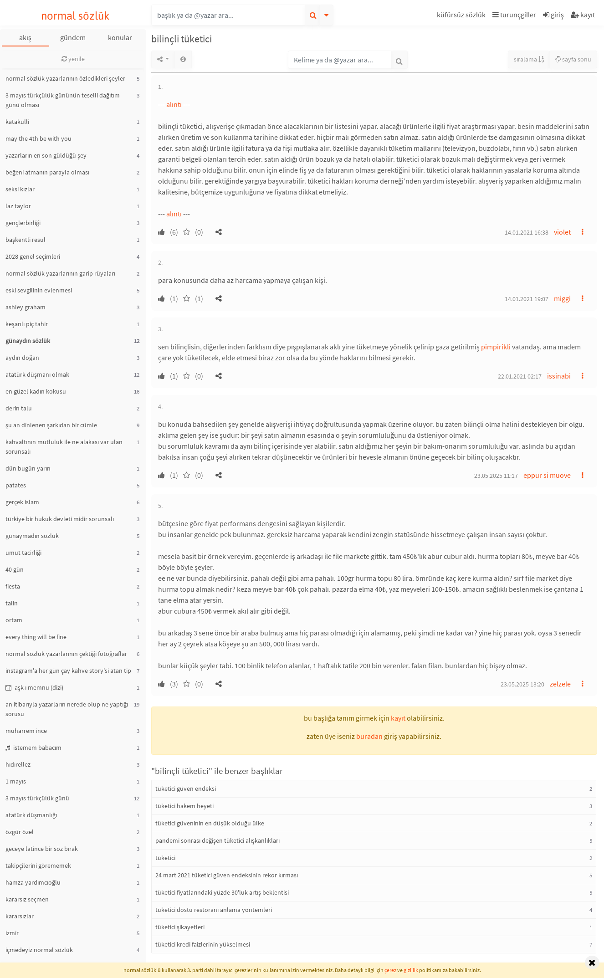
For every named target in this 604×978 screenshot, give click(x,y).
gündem (73, 37)
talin (11, 603)
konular (120, 37)
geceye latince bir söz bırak (41, 849)
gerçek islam (22, 502)
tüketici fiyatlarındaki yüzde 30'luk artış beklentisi (222, 892)
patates (15, 485)
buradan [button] (369, 736)
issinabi (559, 375)
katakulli (17, 122)
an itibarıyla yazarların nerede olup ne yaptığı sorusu (66, 709)
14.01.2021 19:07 (526, 299)
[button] (462, 16)
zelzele (560, 683)
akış (25, 37)
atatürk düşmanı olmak (37, 374)
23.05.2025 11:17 (496, 475)
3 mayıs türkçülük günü (37, 798)
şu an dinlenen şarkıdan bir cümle (51, 425)
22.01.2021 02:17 (520, 376)
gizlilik (411, 970)
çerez (390, 970)
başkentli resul (25, 240)
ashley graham (25, 307)
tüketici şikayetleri (180, 927)
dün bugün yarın (28, 468)
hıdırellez (18, 764)
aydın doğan (22, 357)
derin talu (18, 408)
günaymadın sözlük (32, 536)
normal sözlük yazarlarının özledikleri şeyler (65, 78)
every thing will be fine (36, 637)
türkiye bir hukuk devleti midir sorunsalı (59, 519)
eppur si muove (547, 475)
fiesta (12, 586)
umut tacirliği (23, 552)
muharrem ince (26, 731)
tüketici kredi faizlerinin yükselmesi (202, 944)
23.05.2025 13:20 (522, 684)
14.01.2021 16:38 (526, 232)
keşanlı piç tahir (26, 324)
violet (562, 231)
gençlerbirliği (23, 223)
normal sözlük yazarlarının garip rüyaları (60, 273)
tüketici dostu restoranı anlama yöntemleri (213, 910)
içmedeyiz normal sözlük (39, 950)
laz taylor (18, 206)
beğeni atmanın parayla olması (47, 172)
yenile (73, 59)
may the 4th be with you (38, 138)
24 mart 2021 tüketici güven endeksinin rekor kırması (226, 875)
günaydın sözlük (27, 341)
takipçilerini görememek (38, 865)
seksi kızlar (20, 189)
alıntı (174, 104)
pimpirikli (496, 346)
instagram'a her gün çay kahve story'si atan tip (68, 670)
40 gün (14, 569)
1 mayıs (15, 781)
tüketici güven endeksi (185, 788)
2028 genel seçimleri (32, 256)
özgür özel (19, 832)
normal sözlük (75, 16)
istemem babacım (33, 747)
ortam (13, 620)
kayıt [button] (398, 717)
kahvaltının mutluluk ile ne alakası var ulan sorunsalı (64, 447)
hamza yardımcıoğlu (33, 882)
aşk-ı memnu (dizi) (34, 687)
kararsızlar (19, 916)
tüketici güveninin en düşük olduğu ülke (209, 823)
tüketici (165, 858)
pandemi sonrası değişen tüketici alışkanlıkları (217, 840)
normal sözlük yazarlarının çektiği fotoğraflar (66, 654)
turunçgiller (514, 14)
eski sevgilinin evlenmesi (38, 290)
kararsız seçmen (27, 899)
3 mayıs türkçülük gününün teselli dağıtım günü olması (62, 100)
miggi (562, 298)
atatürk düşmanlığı (31, 815)
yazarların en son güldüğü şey (46, 155)
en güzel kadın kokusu (35, 391)
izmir (12, 933)
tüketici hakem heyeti (184, 806)
